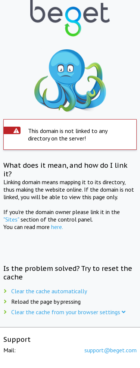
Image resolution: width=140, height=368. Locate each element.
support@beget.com (110, 350)
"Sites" (11, 219)
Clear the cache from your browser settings (68, 312)
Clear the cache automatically (49, 291)
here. (57, 227)
